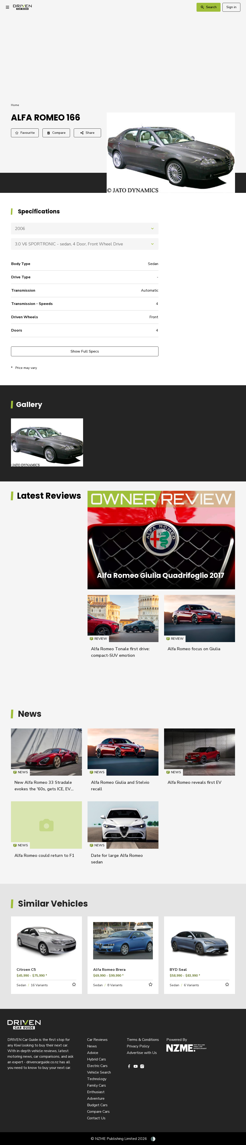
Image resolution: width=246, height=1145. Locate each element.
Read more (46, 947)
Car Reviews (97, 1039)
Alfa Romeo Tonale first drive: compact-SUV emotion (123, 628)
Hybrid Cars (96, 1059)
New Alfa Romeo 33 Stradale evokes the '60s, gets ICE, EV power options (43, 789)
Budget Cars (97, 1105)
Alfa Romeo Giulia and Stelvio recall (123, 762)
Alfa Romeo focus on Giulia (194, 649)
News (92, 1046)
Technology (96, 1078)
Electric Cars (97, 1065)
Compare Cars (98, 1111)
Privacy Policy (138, 1046)
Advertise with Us (142, 1052)
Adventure (96, 1098)
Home (15, 105)
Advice (92, 1052)
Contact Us (96, 1118)
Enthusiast (96, 1092)
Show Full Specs (84, 351)
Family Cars (96, 1085)
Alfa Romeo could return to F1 (44, 855)
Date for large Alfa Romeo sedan (123, 835)
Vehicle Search (99, 1072)
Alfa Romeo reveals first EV (194, 782)
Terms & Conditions (143, 1039)
